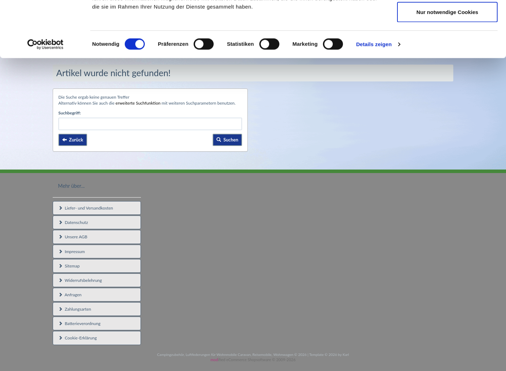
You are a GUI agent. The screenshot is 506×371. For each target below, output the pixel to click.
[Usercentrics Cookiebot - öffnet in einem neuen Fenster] (45, 97)
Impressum (71, 251)
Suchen (227, 140)
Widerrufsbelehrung (80, 280)
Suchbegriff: (69, 112)
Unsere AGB (72, 236)
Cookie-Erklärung (77, 337)
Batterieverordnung (79, 323)
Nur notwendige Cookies (447, 64)
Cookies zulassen (447, 18)
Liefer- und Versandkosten (85, 208)
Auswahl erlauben (447, 42)
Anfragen (70, 294)
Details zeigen (373, 97)
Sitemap (69, 266)
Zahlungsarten (74, 309)
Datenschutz (73, 222)
